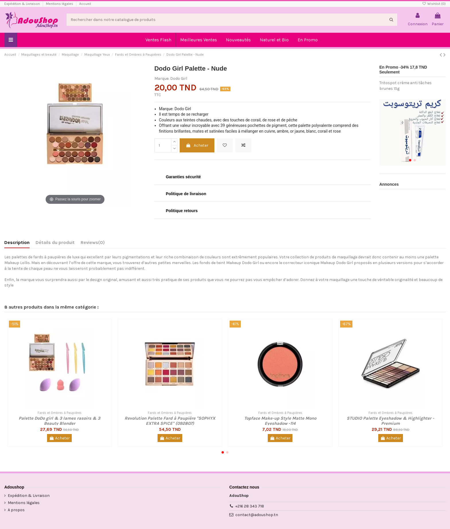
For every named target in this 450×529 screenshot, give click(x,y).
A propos (16, 509)
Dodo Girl (178, 78)
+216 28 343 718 (249, 506)
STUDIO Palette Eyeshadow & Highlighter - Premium (390, 421)
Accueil (85, 4)
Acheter (197, 145)
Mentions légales (60, 4)
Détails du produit (55, 242)
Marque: (161, 78)
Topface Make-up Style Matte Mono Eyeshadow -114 (280, 421)
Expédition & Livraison (22, 4)
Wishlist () (434, 4)
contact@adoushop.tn (256, 514)
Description (17, 242)
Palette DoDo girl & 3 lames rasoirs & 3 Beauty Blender (59, 421)
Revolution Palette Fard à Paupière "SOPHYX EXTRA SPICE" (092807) (170, 421)
